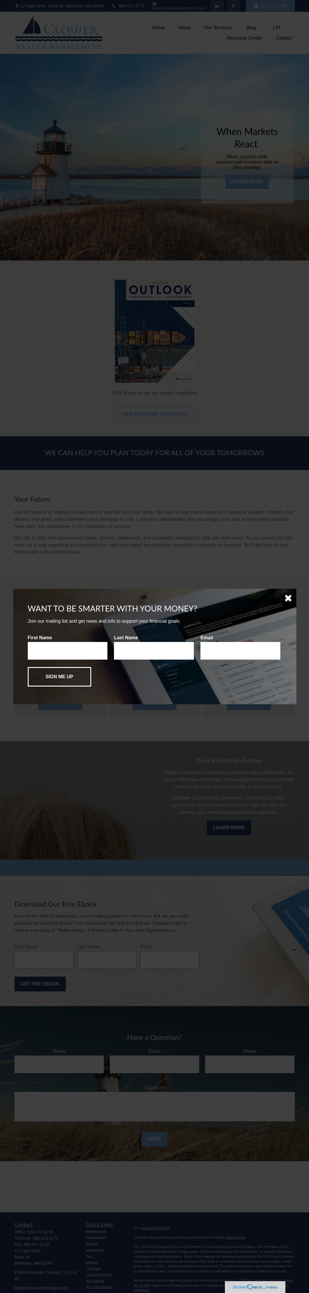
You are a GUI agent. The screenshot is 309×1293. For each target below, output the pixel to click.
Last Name (126, 637)
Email (206, 637)
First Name (40, 637)
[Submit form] (59, 677)
